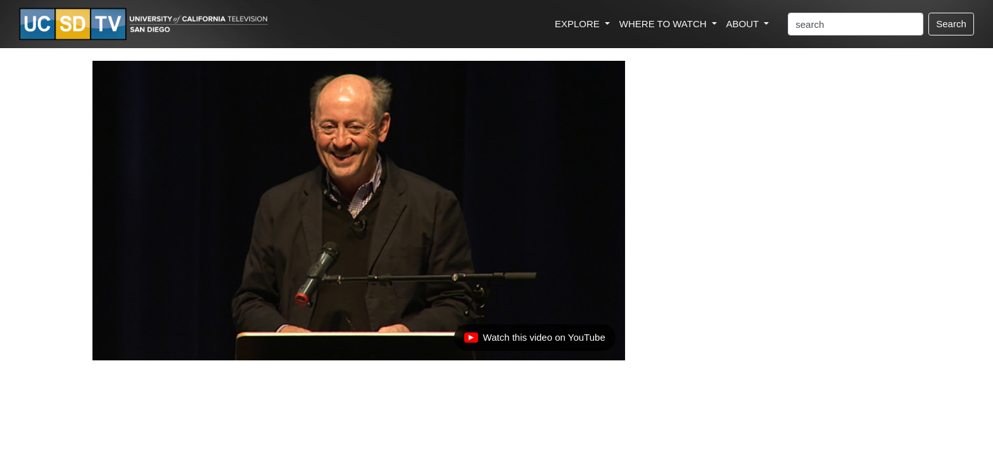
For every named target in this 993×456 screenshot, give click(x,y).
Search (951, 23)
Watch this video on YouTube (534, 341)
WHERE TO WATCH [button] (664, 23)
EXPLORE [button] (578, 23)
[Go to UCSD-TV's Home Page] (145, 24)
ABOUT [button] (744, 23)
